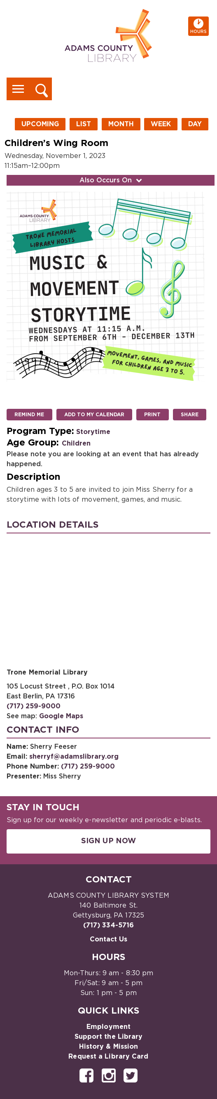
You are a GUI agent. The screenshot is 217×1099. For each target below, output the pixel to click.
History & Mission (108, 1046)
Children (76, 443)
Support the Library (109, 1036)
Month (121, 124)
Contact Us (109, 939)
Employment (108, 1027)
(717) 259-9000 (34, 706)
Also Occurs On (111, 180)
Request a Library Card (108, 1056)
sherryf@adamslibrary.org (74, 756)
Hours (199, 26)
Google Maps (61, 716)
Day (195, 124)
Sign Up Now (108, 841)
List (83, 124)
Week (161, 124)
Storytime (93, 432)
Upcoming (40, 124)
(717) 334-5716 (108, 925)
